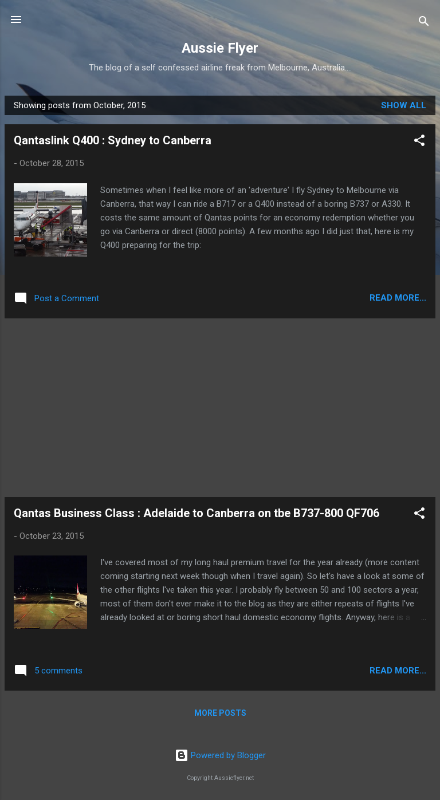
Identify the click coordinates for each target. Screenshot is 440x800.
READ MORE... (398, 298)
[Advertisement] (220, 408)
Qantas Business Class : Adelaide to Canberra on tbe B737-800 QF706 (196, 513)
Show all (403, 105)
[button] (419, 142)
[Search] (424, 23)
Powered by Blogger (220, 755)
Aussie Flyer (220, 48)
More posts (220, 713)
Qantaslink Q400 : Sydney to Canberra (112, 140)
